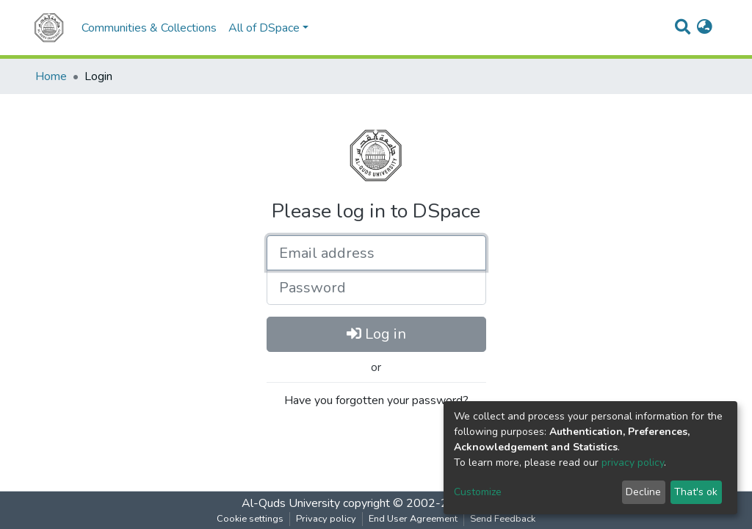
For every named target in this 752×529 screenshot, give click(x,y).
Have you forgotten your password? (376, 400)
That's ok (695, 492)
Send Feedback (502, 518)
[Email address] (376, 252)
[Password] (376, 287)
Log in (376, 334)
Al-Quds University (291, 503)
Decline (643, 492)
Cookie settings (250, 518)
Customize (478, 492)
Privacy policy (326, 518)
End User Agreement (413, 518)
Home (51, 76)
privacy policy (632, 462)
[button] (704, 28)
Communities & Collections (149, 28)
